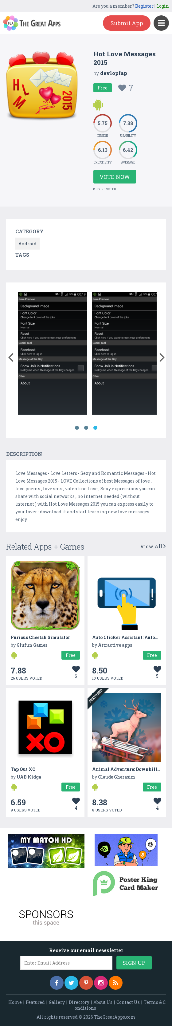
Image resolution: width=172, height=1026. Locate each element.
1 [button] (77, 428)
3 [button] (95, 428)
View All (153, 546)
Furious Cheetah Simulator (40, 637)
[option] (52, 354)
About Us (102, 1002)
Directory (79, 1002)
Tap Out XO (23, 769)
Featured (35, 1002)
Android (27, 244)
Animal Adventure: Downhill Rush (130, 769)
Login (162, 6)
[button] (10, 356)
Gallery (57, 1002)
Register (144, 6)
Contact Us (128, 1002)
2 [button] (86, 428)
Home (15, 1002)
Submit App (127, 23)
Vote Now (115, 176)
